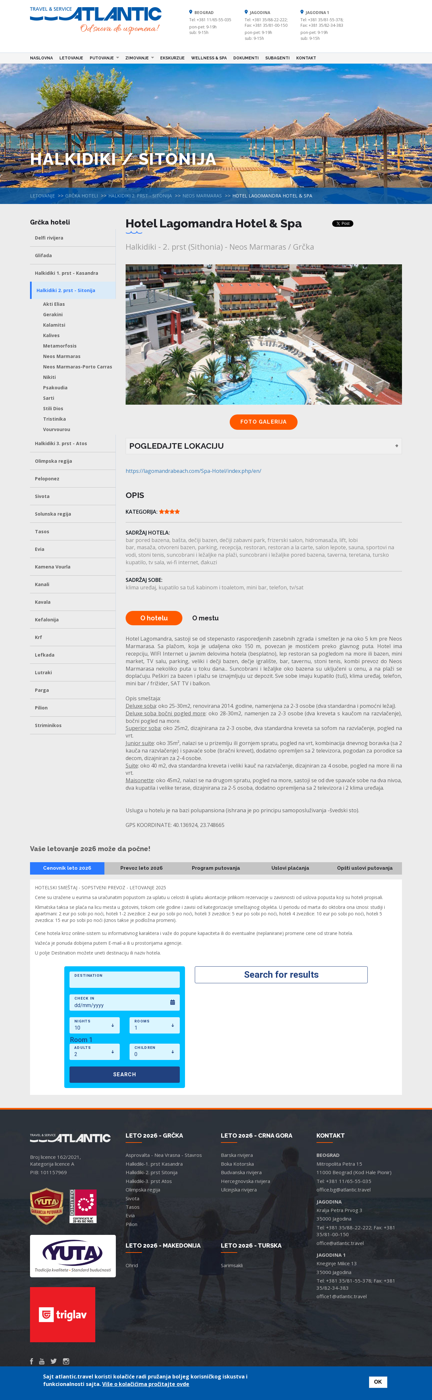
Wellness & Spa (209, 58)
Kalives (51, 335)
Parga (42, 690)
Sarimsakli (232, 1265)
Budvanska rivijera (241, 1172)
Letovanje (71, 58)
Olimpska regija (53, 461)
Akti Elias (54, 304)
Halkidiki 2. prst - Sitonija (140, 196)
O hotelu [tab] (154, 618)
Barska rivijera (237, 1155)
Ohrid (132, 1265)
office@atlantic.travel (340, 1243)
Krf (38, 637)
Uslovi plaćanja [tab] (290, 868)
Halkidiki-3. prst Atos (149, 1181)
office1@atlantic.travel (341, 1296)
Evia (39, 549)
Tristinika (54, 419)
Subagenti (277, 58)
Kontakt (306, 58)
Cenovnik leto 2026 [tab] (67, 868)
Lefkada (44, 655)
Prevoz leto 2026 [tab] (141, 868)
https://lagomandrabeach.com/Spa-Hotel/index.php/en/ (193, 470)
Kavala (43, 602)
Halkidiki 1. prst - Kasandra (66, 273)
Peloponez (47, 478)
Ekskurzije (172, 58)
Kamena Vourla (52, 567)
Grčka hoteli (81, 196)
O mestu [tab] (205, 618)
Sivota (42, 496)
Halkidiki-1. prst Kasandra (154, 1163)
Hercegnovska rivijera (245, 1181)
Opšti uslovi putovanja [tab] (365, 868)
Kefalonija (47, 619)
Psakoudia (55, 387)
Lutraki (43, 672)
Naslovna (41, 58)
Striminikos (48, 725)
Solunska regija (53, 514)
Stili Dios (53, 408)
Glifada (43, 255)
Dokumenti (246, 58)
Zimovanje (138, 57)
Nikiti (49, 377)
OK (378, 1382)
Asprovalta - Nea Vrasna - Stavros (164, 1155)
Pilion (41, 708)
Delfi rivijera (49, 238)
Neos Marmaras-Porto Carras (77, 367)
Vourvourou (56, 429)
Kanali (42, 584)
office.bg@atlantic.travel (343, 1189)
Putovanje (102, 57)
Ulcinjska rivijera (239, 1189)
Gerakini (53, 314)
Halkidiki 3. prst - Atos (61, 443)
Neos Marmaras (202, 196)
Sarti (48, 398)
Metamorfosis (60, 346)
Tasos (42, 531)
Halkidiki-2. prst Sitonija (151, 1172)
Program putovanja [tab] (216, 868)
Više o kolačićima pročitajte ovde (145, 1384)
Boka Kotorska (237, 1163)
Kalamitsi (54, 325)
